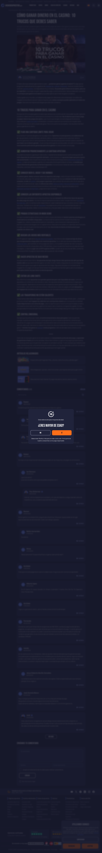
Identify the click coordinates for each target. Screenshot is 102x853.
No (40, 433)
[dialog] (51, 426)
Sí (61, 433)
